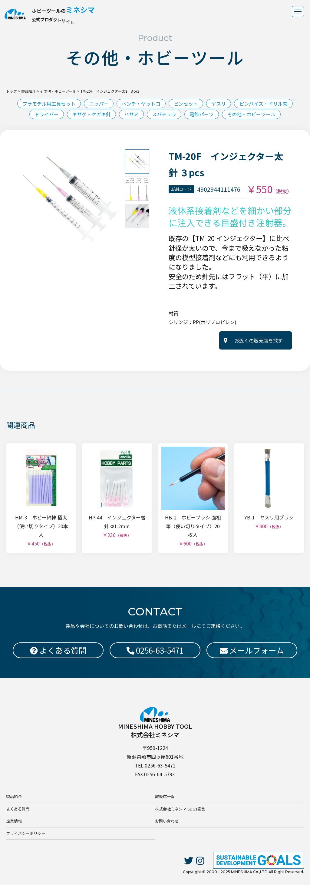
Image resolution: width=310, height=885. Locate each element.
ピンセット (186, 103)
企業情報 (14, 821)
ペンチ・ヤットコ (141, 103)
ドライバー (47, 114)
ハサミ (131, 114)
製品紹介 (14, 796)
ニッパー (98, 103)
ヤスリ (218, 103)
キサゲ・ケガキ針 (91, 114)
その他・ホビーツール (251, 114)
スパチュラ (164, 114)
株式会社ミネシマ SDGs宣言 (180, 809)
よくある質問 (18, 809)
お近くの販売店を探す (258, 340)
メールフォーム (252, 650)
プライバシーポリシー (25, 833)
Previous (14, 199)
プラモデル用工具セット (49, 103)
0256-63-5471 (155, 650)
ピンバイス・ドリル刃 (263, 103)
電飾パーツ (202, 114)
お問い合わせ (167, 821)
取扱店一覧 (165, 796)
